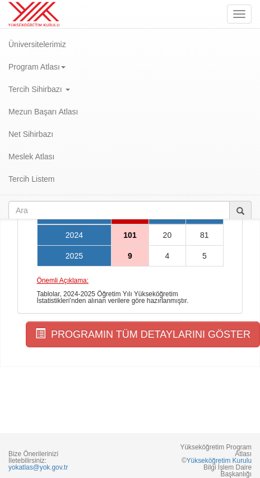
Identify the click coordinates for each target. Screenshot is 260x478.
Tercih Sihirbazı (39, 89)
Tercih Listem (31, 178)
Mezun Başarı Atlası (43, 111)
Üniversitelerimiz (37, 44)
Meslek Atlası (31, 156)
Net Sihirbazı (30, 134)
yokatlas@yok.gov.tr (38, 467)
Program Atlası (37, 66)
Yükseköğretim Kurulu (219, 461)
